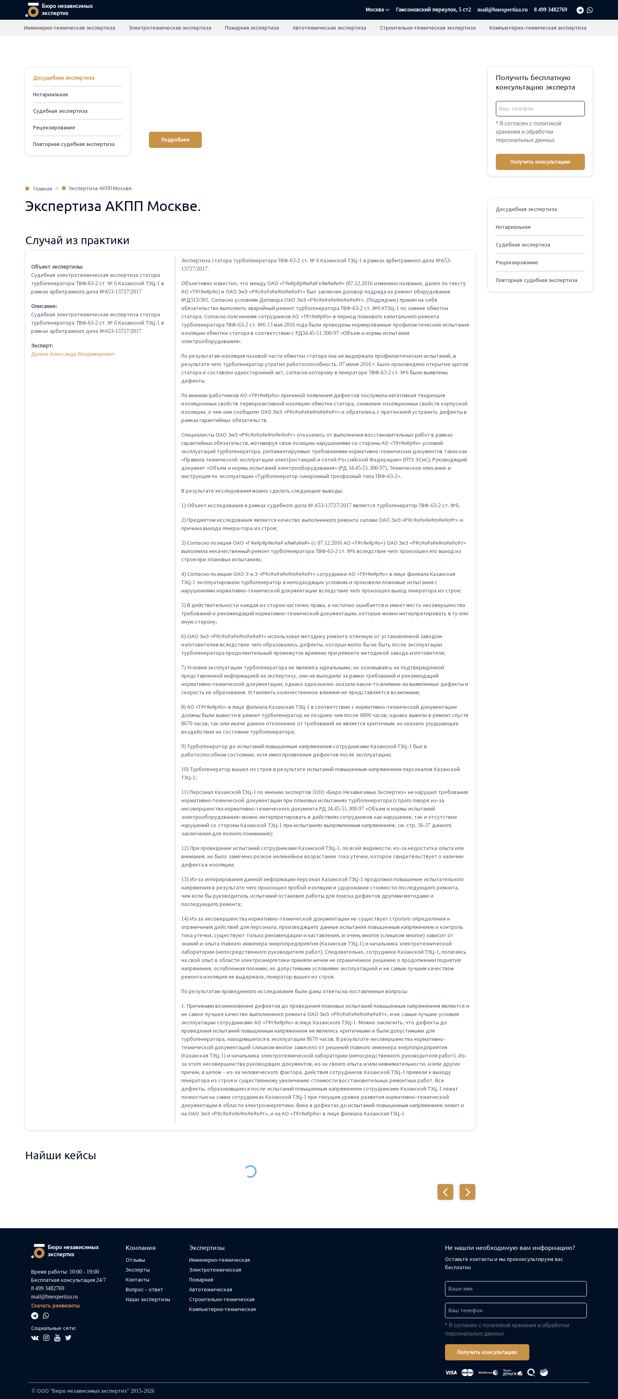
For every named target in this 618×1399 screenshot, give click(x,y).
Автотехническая (210, 1290)
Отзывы (288, 27)
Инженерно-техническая (219, 1260)
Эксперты (138, 1270)
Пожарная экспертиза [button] (253, 44)
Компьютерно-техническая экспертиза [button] (539, 44)
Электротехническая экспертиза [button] (170, 44)
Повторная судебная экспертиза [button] (536, 280)
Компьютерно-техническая (222, 1309)
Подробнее (175, 140)
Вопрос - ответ (144, 1290)
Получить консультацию (540, 162)
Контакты (137, 1280)
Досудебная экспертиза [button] (526, 209)
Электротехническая (215, 1270)
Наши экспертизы (236, 27)
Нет (391, 43)
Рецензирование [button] (517, 262)
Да (365, 43)
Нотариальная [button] (513, 227)
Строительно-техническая (222, 1299)
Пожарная (201, 1280)
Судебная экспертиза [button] (523, 245)
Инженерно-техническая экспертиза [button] (70, 44)
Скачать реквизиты (55, 1306)
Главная (184, 27)
